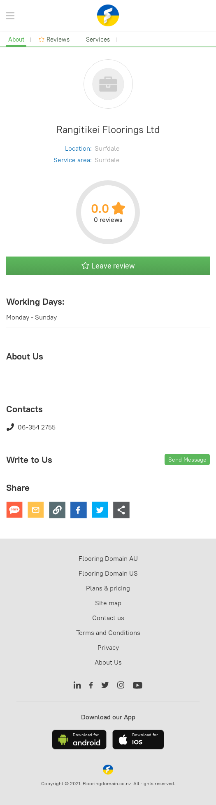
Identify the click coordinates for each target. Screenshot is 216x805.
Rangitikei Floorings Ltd (108, 129)
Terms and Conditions (108, 632)
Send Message (187, 459)
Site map (108, 603)
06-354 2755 (31, 427)
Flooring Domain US (108, 573)
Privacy (108, 647)
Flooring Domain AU (108, 558)
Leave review (108, 265)
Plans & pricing (108, 588)
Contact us (108, 618)
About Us (108, 662)
